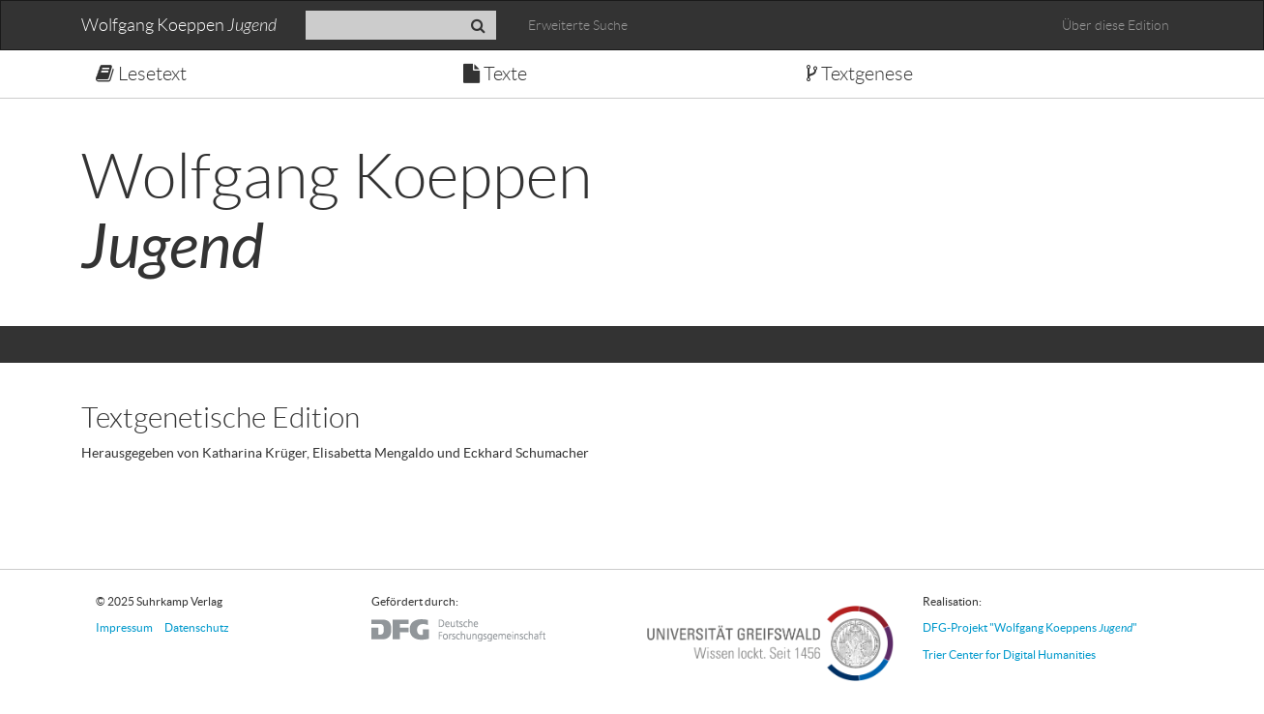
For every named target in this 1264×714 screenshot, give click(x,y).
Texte (495, 73)
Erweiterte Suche (578, 25)
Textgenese (860, 73)
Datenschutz (196, 627)
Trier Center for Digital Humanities (1009, 654)
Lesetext (141, 73)
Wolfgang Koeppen (179, 25)
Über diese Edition (1115, 25)
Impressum (124, 627)
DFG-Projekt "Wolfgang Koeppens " (1030, 627)
